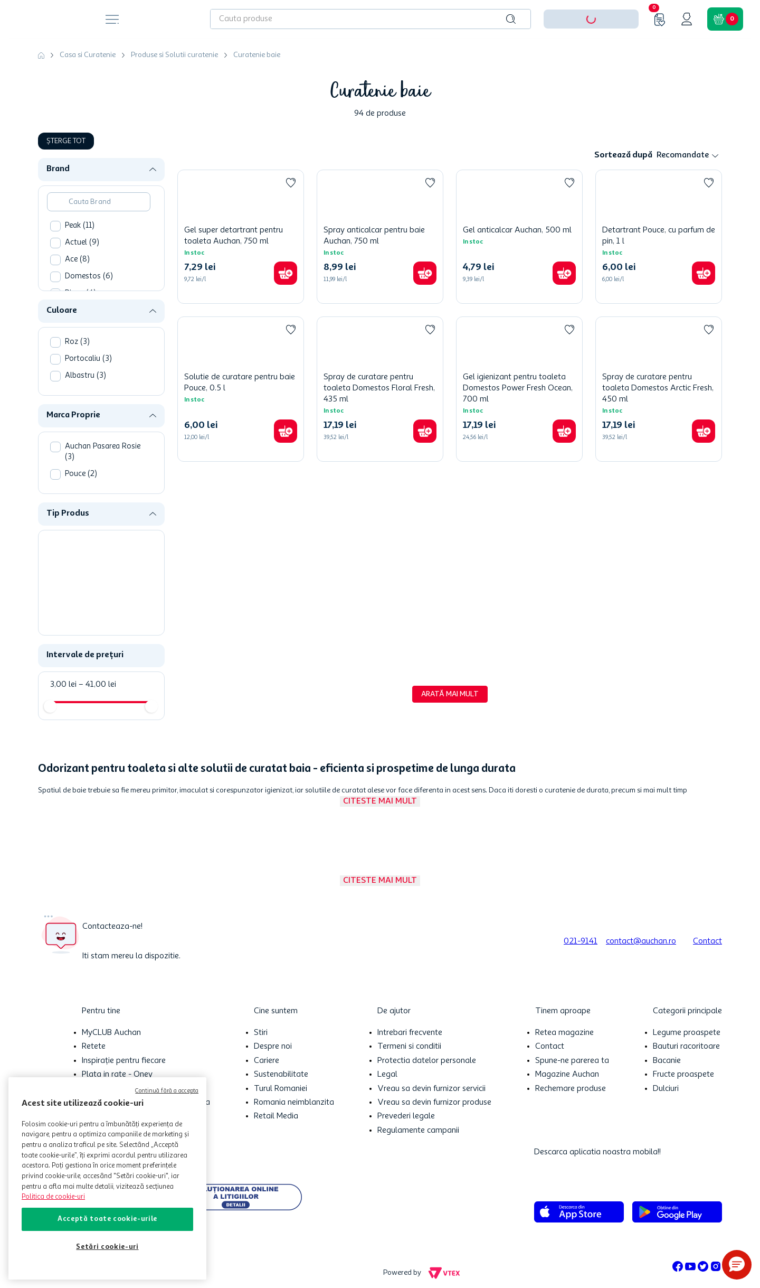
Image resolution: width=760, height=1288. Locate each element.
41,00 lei (97, 684)
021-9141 (580, 941)
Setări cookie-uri (107, 1247)
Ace (77, 260)
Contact (707, 941)
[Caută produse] (511, 19)
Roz (77, 342)
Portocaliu (88, 359)
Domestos (89, 277)
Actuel (82, 243)
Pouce (81, 474)
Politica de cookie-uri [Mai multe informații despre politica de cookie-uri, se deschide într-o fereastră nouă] (53, 1196)
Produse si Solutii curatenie (174, 55)
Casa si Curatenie (88, 55)
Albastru (85, 376)
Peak (79, 226)
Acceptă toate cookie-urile (107, 1219)
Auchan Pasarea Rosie (102, 452)
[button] (105, 169)
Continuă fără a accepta (166, 1091)
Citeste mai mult (380, 801)
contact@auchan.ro (641, 941)
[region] (107, 1178)
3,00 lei (63, 684)
